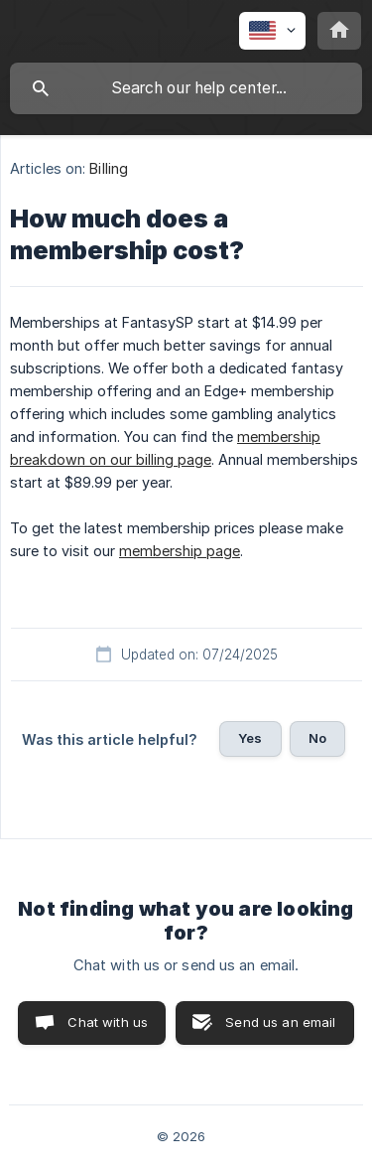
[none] (272, 31)
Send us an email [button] (280, 1022)
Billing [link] (108, 168)
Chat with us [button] (107, 1022)
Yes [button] (250, 738)
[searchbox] (186, 88)
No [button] (317, 738)
